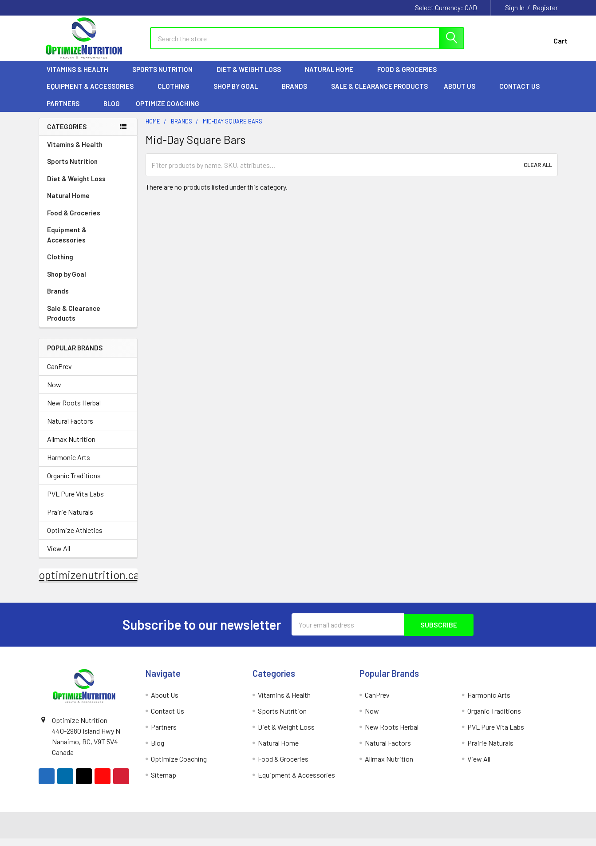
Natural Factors (70, 429)
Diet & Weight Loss (253, 77)
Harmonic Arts (68, 465)
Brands (298, 94)
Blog (111, 111)
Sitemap (163, 782)
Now (54, 392)
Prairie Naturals (70, 520)
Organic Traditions (74, 483)
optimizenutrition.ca (89, 582)
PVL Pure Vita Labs (75, 501)
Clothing (177, 94)
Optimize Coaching (167, 111)
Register (545, 8)
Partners (67, 111)
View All (58, 556)
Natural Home (333, 77)
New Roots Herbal (74, 410)
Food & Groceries (411, 77)
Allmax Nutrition (71, 447)
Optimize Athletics (75, 538)
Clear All (538, 172)
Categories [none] (67, 134)
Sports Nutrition (166, 77)
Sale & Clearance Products (379, 94)
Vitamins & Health (81, 77)
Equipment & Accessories (94, 94)
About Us (463, 94)
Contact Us (519, 94)
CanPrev (59, 374)
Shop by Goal (239, 94)
